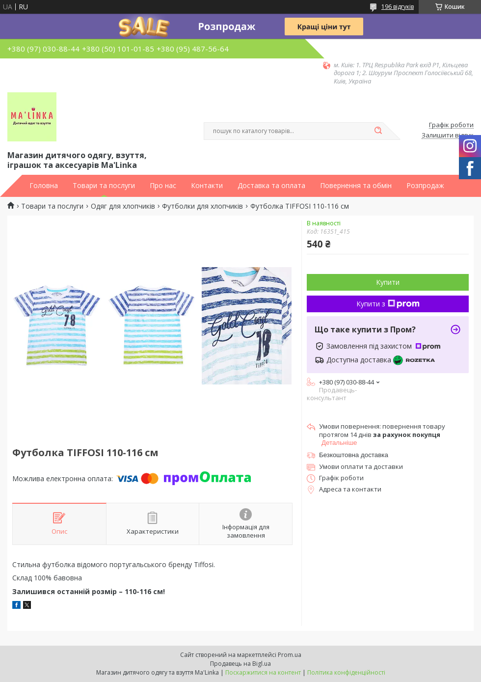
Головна (43, 185)
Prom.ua (289, 655)
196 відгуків (397, 6)
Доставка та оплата (271, 185)
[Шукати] (378, 131)
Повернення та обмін (356, 185)
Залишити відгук (448, 135)
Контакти (207, 185)
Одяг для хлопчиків (123, 206)
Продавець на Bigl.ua (240, 663)
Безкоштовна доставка (353, 455)
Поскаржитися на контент (263, 672)
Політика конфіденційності (346, 672)
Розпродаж (425, 185)
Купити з (388, 303)
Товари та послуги (104, 185)
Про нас (163, 185)
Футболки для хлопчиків (202, 206)
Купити (388, 282)
